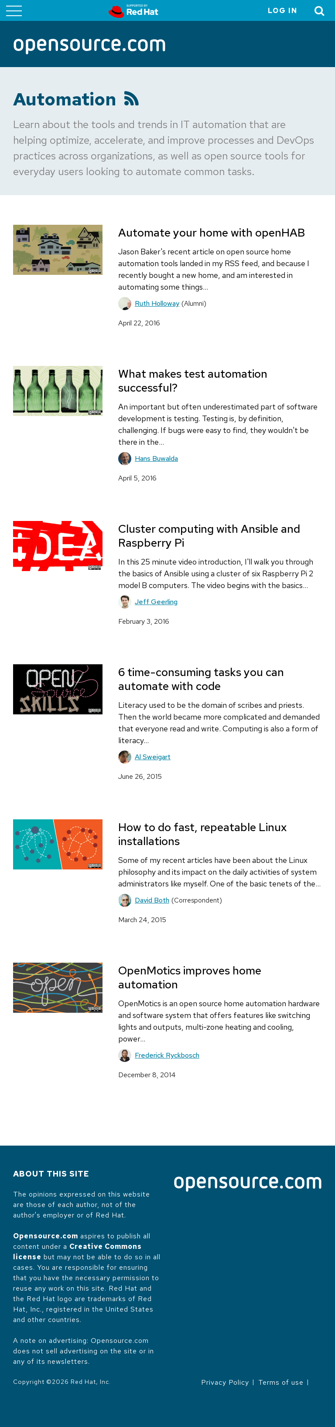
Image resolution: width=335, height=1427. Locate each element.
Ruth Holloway (157, 303)
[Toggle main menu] (14, 10)
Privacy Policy (225, 1382)
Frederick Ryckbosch (167, 1055)
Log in (282, 10)
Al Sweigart (153, 756)
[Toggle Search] (319, 10)
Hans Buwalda (156, 458)
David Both (152, 900)
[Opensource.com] (89, 47)
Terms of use (281, 1382)
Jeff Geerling (156, 601)
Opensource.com (45, 1236)
